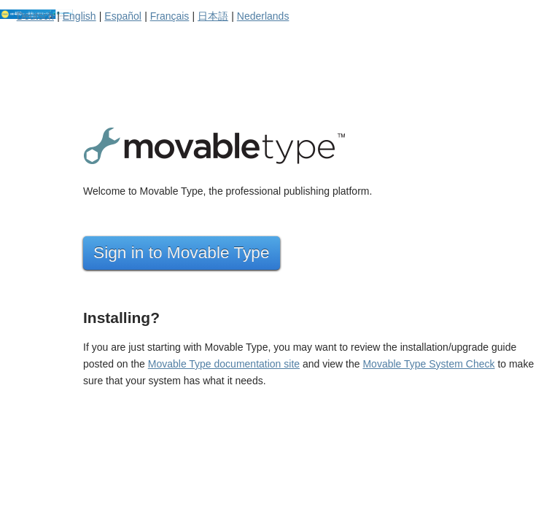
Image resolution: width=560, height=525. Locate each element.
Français (170, 16)
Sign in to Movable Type (181, 252)
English (79, 16)
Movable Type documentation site (224, 364)
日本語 (213, 16)
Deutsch (35, 16)
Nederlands (263, 16)
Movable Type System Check (428, 364)
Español (122, 16)
